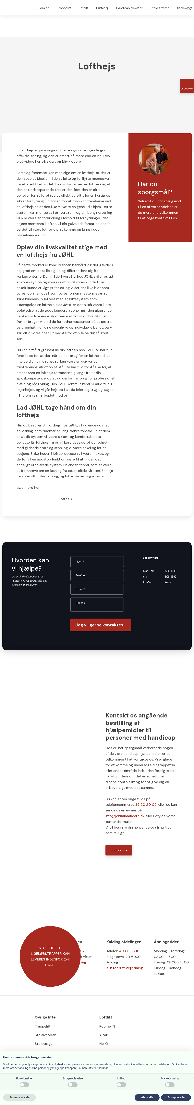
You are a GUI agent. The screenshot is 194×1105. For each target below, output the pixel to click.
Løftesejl (102, 8)
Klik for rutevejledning (124, 968)
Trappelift (64, 8)
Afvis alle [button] (147, 1097)
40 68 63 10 (129, 951)
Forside (44, 8)
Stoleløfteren (160, 8)
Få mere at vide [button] (19, 1097)
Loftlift (83, 8)
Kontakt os (119, 850)
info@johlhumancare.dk (124, 816)
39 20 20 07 (146, 804)
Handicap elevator (129, 8)
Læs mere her (28, 487)
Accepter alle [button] (176, 1097)
